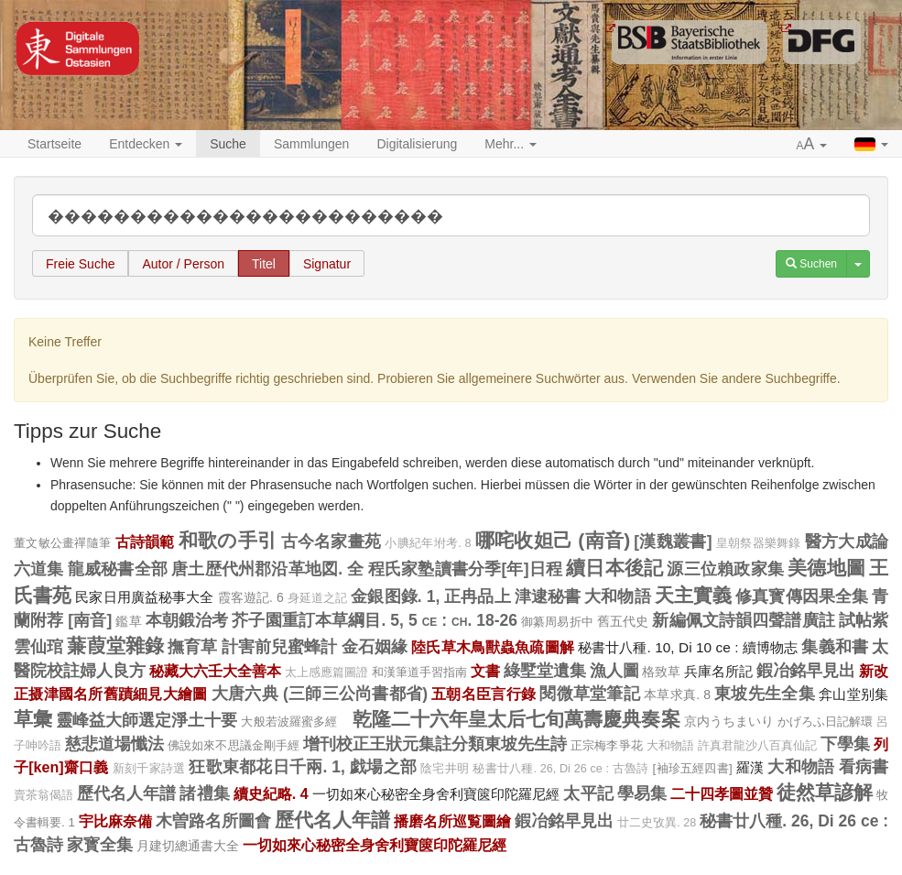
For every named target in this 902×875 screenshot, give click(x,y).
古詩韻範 (145, 541)
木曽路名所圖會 (213, 821)
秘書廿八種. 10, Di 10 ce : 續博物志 (688, 647)
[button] (812, 144)
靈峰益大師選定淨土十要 (147, 720)
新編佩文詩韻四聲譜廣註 (743, 620)
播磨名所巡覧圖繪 (452, 821)
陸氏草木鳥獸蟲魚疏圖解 (492, 647)
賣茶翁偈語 (43, 795)
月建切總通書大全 (187, 845)
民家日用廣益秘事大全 (144, 597)
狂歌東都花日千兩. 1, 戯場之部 (303, 767)
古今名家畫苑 (331, 541)
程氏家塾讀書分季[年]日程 (465, 569)
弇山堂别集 (853, 694)
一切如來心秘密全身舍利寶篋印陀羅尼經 (436, 794)
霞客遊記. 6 (251, 597)
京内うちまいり (729, 721)
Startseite (54, 144)
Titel (264, 264)
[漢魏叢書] (673, 541)
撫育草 (192, 647)
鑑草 (128, 621)
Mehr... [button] (510, 144)
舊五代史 (623, 621)
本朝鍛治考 (187, 620)
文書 (485, 670)
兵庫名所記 (718, 671)
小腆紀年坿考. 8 (428, 543)
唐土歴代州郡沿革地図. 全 (267, 569)
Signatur (327, 264)
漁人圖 (614, 671)
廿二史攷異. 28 (656, 822)
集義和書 (834, 647)
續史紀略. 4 (271, 793)
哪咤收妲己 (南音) (552, 540)
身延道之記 (318, 598)
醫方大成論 (846, 541)
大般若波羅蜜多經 (294, 721)
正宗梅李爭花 (606, 745)
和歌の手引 (228, 540)
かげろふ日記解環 (825, 721)
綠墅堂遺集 (545, 671)
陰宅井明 (444, 768)
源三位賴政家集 (725, 569)
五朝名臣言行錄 (483, 693)
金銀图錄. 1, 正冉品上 (430, 596)
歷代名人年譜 (126, 793)
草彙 (33, 718)
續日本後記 (614, 567)
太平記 (588, 793)
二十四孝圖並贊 (721, 793)
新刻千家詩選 (149, 768)
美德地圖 (826, 567)
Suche (228, 144)
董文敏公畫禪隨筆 (62, 543)
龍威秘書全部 (118, 569)
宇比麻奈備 (115, 821)
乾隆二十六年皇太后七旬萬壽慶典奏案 (516, 718)
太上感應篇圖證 (326, 672)
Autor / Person (183, 264)
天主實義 (693, 595)
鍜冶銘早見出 (805, 671)
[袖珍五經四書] (693, 768)
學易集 (642, 793)
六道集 (39, 569)
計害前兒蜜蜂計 (280, 647)
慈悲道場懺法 (114, 744)
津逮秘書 (548, 596)
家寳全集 (100, 845)
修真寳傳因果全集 (801, 596)
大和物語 (617, 596)
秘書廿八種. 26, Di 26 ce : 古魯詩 (560, 768)
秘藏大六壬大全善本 (215, 670)
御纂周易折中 (557, 622)
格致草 (661, 671)
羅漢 (750, 767)
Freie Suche (80, 264)
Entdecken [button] (145, 144)
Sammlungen (312, 144)
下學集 (845, 744)
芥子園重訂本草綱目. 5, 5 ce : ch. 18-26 (374, 620)
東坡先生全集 (764, 693)
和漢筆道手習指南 (419, 672)
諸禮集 (204, 793)
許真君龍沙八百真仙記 (757, 745)
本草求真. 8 (677, 694)
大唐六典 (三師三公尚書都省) (320, 693)
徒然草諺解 (825, 792)
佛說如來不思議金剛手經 (233, 745)
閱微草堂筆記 (589, 693)
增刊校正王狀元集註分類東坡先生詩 (435, 744)
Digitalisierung (416, 144)
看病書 (864, 767)
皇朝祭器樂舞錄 (758, 543)
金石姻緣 (375, 647)
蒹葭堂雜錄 (115, 645)
